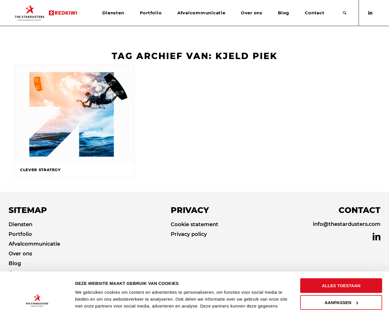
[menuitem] (113, 13)
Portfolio (20, 234)
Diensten (20, 224)
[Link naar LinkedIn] (370, 13)
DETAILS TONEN (93, 299)
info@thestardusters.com (346, 224)
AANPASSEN (341, 266)
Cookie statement (194, 224)
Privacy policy (189, 234)
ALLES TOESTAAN (341, 249)
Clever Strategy (40, 169)
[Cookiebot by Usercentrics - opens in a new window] (37, 300)
